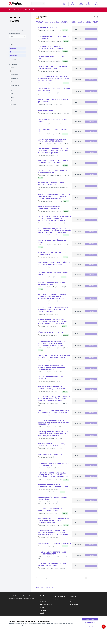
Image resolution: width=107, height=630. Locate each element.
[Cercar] (38, 3)
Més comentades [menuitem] (81, 21)
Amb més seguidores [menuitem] (88, 21)
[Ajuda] (72, 4)
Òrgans (42, 607)
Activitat (72, 599)
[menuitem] (17, 36)
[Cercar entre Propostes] (17, 36)
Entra (56, 599)
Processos (19, 10)
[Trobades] (81, 4)
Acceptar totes (90, 619)
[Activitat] (88, 4)
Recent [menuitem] (51, 22)
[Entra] (96, 4)
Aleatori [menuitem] (46, 22)
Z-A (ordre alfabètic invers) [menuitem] (64, 21)
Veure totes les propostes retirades (44, 587)
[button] (11, 42)
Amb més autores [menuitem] (95, 21)
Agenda (43, 613)
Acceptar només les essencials (90, 623)
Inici (41, 599)
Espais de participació (46, 604)
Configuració (90, 627)
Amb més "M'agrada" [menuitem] (73, 21)
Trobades (72, 602)
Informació (43, 610)
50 (50, 578)
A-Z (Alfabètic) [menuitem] (56, 21)
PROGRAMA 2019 (30, 10)
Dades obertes (74, 604)
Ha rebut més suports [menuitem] (39, 21)
